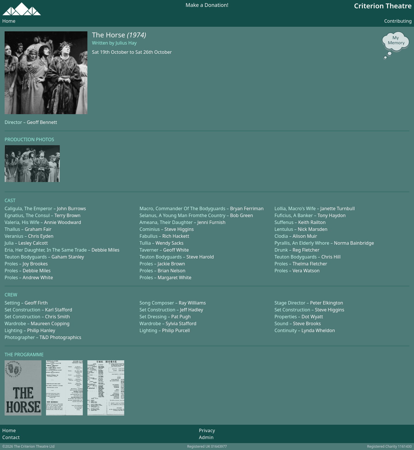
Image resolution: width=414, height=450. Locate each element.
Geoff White (176, 250)
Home (9, 21)
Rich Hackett (175, 236)
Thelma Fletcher (309, 264)
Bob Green (241, 215)
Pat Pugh (181, 316)
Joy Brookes (35, 264)
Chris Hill (331, 257)
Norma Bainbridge (354, 243)
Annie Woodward (62, 222)
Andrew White (38, 277)
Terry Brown (67, 215)
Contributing (398, 21)
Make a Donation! (207, 5)
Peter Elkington (326, 303)
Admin (206, 437)
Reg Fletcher (306, 250)
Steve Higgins (179, 229)
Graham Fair (38, 229)
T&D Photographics (60, 337)
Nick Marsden (312, 229)
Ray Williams (192, 303)
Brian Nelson (171, 270)
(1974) (136, 34)
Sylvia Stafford (181, 323)
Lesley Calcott (33, 243)
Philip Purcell (176, 330)
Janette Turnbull (337, 208)
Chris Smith (57, 316)
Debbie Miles (105, 250)
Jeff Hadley (191, 310)
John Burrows (71, 208)
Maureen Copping (50, 323)
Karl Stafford (58, 310)
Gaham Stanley (67, 257)
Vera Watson (305, 270)
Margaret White (174, 277)
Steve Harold (200, 257)
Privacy (207, 430)
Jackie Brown (171, 264)
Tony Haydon (331, 215)
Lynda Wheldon (318, 330)
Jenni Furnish (212, 222)
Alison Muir (305, 236)
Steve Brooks (307, 323)
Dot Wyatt (312, 316)
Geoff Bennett (42, 122)
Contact (11, 437)
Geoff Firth (36, 303)
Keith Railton (311, 222)
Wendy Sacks (169, 243)
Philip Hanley (41, 330)
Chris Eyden (40, 236)
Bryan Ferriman (247, 208)
